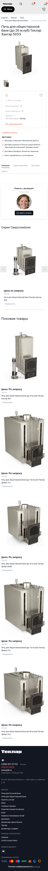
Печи (22, 18)
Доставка (35, 166)
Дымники (5, 819)
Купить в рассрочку (14, 111)
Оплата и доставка (9, 840)
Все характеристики (13, 124)
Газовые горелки (8, 806)
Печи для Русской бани (11, 793)
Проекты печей (7, 800)
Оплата (4, 171)
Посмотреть (10, 304)
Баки (3, 803)
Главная (4, 18)
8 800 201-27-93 (9, 764)
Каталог (5, 9)
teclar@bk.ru (6, 770)
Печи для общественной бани (16, 21)
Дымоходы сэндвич (9, 829)
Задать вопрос (24, 213)
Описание (5, 166)
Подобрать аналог (10, 133)
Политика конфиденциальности (20, 866)
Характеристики (20, 166)
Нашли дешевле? (13, 106)
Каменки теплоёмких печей (12, 816)
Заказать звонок (7, 767)
